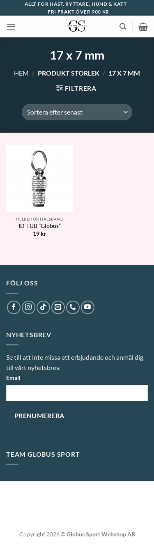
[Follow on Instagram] (28, 307)
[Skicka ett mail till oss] (58, 307)
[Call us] (73, 307)
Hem (21, 73)
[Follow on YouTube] (87, 307)
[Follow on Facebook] (14, 307)
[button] (11, 26)
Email (13, 377)
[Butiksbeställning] (77, 112)
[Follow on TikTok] (43, 307)
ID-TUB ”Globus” (39, 226)
